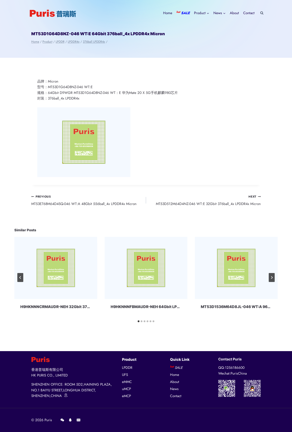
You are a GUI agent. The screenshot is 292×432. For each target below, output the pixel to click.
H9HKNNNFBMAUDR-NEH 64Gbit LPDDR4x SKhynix (158, 307)
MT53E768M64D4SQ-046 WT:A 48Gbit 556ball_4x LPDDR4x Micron (86, 200)
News (174, 388)
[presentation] (55, 268)
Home (167, 12)
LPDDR (127, 367)
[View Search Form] (261, 13)
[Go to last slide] (20, 277)
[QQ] (70, 420)
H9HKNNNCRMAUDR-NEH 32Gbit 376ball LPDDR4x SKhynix (75, 307)
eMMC (127, 381)
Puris (48, 419)
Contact (249, 12)
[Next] (272, 277)
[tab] (138, 321)
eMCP (126, 395)
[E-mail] (78, 420)
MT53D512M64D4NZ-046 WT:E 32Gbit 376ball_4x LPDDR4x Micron (205, 200)
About (234, 12)
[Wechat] (62, 420)
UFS (125, 374)
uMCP (126, 388)
